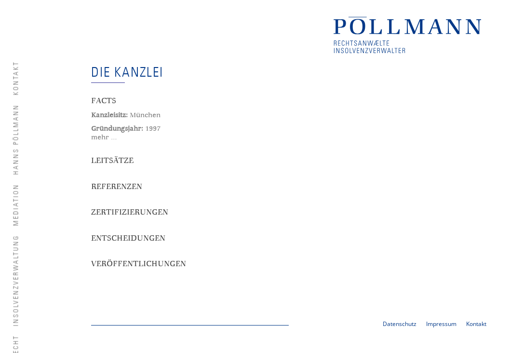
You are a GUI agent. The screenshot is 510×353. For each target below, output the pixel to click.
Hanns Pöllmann (16, 139)
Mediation (16, 204)
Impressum (441, 324)
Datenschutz (399, 324)
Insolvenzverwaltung (16, 280)
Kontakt (16, 78)
